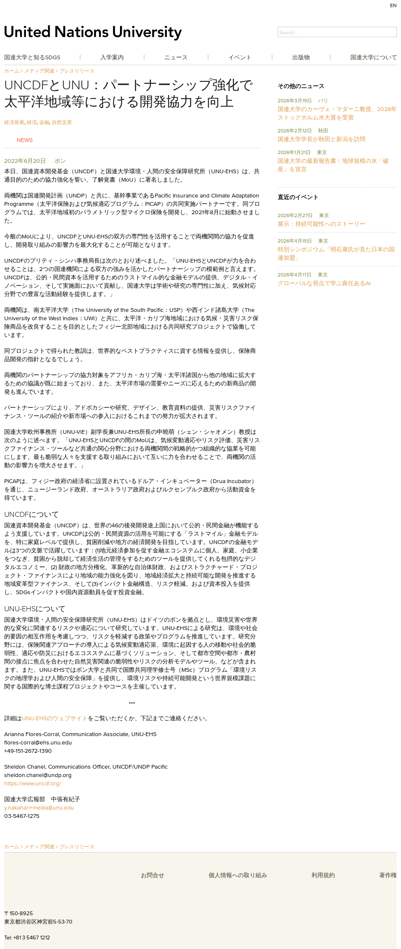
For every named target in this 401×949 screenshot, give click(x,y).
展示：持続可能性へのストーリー (321, 224)
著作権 (388, 875)
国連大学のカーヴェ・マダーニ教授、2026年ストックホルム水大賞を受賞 (337, 113)
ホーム (11, 70)
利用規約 (323, 875)
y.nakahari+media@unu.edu (39, 807)
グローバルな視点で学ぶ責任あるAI (324, 283)
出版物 (301, 57)
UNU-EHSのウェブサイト (55, 718)
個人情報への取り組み (238, 875)
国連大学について (373, 57)
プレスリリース (77, 70)
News (25, 140)
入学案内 (112, 57)
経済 (32, 122)
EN (393, 5)
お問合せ (152, 875)
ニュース (176, 57)
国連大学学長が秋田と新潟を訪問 (321, 139)
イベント (240, 57)
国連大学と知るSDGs (32, 57)
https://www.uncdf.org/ (32, 783)
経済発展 (14, 122)
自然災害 (62, 122)
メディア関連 (39, 70)
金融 (44, 122)
